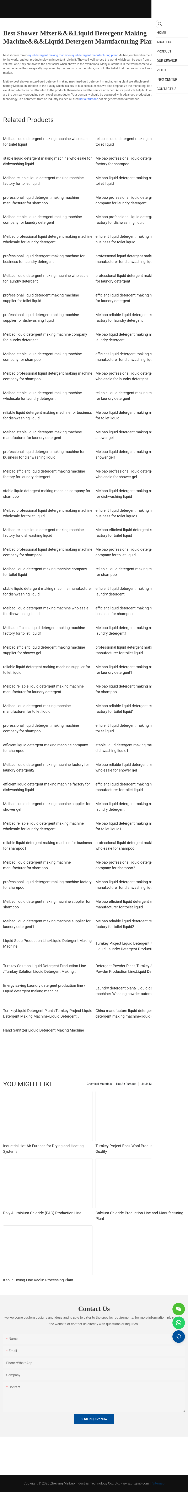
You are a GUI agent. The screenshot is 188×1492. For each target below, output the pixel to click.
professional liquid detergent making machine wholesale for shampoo (133, 845)
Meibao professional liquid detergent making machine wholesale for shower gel (140, 474)
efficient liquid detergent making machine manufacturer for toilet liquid (130, 787)
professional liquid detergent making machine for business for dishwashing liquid (44, 454)
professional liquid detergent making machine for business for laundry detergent (44, 259)
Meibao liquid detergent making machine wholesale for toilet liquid (45, 141)
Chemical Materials (99, 1084)
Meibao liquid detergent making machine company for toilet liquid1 (137, 826)
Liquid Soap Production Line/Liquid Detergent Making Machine (47, 943)
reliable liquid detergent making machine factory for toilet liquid (138, 141)
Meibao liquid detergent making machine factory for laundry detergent (138, 337)
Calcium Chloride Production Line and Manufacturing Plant (139, 1216)
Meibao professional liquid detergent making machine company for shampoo (47, 376)
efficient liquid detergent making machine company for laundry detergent (138, 298)
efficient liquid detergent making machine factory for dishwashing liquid (46, 787)
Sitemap (158, 1483)
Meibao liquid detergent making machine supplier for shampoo (47, 904)
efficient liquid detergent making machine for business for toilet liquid (133, 239)
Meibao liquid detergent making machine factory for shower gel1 (138, 454)
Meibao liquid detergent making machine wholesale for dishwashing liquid (45, 611)
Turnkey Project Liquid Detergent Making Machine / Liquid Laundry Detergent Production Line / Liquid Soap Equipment (138, 946)
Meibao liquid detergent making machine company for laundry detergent (45, 337)
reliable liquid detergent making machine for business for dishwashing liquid (47, 415)
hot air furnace (88, 99)
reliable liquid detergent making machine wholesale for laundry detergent (138, 396)
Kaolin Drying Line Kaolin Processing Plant (38, 1280)
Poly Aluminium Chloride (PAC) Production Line (42, 1213)
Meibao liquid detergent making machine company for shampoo (137, 689)
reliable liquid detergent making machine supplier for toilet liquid (46, 670)
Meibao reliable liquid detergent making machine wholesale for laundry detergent (43, 826)
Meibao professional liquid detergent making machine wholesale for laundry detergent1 (140, 376)
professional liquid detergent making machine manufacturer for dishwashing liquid (133, 259)
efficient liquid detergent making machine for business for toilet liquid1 (133, 513)
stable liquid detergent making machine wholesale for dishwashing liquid (47, 161)
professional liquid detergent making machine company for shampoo (41, 728)
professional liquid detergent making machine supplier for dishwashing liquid (41, 318)
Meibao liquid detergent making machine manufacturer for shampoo (37, 865)
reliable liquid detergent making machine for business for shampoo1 (47, 845)
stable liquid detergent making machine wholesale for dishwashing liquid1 (140, 748)
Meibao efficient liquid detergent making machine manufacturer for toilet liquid (136, 904)
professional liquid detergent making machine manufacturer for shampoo (41, 200)
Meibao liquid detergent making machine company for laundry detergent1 (137, 670)
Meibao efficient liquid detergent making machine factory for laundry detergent (44, 474)
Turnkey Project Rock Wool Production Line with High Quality (139, 1149)
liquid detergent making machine (49, 55)
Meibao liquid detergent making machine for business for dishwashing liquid (140, 494)
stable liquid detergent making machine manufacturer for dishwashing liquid (47, 591)
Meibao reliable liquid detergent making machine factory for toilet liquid (43, 181)
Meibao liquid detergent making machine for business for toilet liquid (140, 415)
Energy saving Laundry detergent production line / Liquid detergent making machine (44, 988)
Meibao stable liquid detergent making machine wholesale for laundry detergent (42, 396)
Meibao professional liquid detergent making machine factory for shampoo (140, 161)
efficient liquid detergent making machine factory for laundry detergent (139, 591)
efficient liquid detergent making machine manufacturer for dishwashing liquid (130, 357)
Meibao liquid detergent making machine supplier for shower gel (47, 807)
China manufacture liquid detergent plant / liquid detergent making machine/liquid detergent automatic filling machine (136, 1013)
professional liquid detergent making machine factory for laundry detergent (140, 278)
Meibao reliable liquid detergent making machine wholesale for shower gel (136, 767)
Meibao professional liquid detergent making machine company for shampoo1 (47, 552)
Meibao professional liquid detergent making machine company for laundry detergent (140, 200)
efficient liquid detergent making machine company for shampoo (45, 748)
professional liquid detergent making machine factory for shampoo (47, 885)
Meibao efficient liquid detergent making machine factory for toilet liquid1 (44, 630)
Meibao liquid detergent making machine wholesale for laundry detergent (45, 278)
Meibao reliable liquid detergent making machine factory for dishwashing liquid (43, 533)
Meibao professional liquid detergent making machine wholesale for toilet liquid (47, 513)
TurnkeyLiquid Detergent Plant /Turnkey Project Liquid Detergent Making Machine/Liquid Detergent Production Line (47, 1013)
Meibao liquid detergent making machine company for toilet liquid (45, 572)
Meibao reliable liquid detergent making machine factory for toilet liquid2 (136, 924)
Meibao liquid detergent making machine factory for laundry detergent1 (138, 630)
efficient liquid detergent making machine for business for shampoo (133, 611)
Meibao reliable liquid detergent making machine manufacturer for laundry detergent (43, 689)
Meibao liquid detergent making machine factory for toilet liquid (138, 181)
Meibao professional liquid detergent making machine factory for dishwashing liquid (140, 220)
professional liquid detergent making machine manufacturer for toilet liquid (133, 650)
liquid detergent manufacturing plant (94, 55)
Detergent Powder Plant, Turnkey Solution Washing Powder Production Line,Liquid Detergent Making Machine (137, 969)
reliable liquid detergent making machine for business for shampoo (140, 572)
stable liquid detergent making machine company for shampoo (46, 494)
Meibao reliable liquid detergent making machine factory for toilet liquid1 (136, 709)
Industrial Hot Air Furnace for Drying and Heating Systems (43, 1149)
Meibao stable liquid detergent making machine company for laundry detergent (42, 220)
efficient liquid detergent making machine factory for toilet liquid (139, 728)
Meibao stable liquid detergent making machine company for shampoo (42, 357)
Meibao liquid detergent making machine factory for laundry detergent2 (46, 767)
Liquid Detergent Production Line (162, 1084)
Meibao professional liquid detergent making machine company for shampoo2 (140, 865)
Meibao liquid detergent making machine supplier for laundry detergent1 (47, 924)
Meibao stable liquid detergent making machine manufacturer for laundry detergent (42, 435)
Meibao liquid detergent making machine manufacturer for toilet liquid (37, 709)
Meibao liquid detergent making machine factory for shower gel (138, 435)
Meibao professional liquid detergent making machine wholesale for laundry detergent (47, 239)
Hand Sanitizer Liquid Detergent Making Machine (43, 1030)
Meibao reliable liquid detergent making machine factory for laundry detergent (136, 318)
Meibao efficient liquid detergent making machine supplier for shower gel (44, 650)
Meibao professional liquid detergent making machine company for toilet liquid (140, 552)
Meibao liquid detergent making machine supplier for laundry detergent (139, 807)
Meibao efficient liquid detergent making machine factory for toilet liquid (136, 533)
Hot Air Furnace (126, 1084)
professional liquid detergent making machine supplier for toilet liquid (41, 298)
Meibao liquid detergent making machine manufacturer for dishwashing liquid (129, 885)
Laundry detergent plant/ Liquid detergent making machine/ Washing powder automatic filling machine (139, 991)
